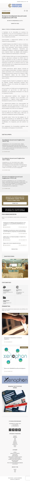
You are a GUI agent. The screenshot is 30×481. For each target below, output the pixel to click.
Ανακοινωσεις (7, 227)
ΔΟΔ (15, 438)
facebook (10, 430)
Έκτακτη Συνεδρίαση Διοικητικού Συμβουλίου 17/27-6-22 (12, 177)
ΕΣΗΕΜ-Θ (15, 442)
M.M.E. (15, 446)
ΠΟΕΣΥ (15, 440)
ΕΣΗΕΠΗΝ (15, 443)
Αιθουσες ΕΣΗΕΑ (9, 256)
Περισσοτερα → (15, 249)
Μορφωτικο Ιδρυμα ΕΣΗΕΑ (15, 458)
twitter (13, 430)
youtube (19, 430)
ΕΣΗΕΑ (15, 5)
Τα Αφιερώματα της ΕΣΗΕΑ (8, 302)
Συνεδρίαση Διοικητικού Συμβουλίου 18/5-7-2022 (13, 159)
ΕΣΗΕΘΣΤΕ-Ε (15, 444)
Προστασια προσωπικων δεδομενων (15, 462)
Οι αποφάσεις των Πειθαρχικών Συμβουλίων (21, 291)
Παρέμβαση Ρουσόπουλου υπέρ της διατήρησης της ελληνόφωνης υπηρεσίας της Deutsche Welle (14, 231)
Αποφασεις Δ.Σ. (6, 12)
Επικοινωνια (15, 461)
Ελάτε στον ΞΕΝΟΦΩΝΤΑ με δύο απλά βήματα (14, 368)
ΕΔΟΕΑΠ (15, 436)
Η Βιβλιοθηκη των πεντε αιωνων (15, 457)
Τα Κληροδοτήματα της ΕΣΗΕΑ (8, 291)
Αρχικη (15, 452)
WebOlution (17, 479)
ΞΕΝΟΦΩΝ (15, 437)
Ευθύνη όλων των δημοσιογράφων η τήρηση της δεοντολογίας (14, 237)
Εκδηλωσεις (15, 454)
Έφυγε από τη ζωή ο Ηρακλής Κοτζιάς (12, 243)
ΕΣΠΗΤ (15, 445)
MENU (3, 1)
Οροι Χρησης (15, 464)
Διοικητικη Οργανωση (15, 453)
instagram (16, 430)
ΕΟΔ (15, 439)
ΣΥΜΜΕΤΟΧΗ (15, 203)
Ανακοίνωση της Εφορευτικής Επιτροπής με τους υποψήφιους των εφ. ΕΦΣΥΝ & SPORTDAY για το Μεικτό (14, 224)
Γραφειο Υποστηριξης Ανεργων (15, 459)
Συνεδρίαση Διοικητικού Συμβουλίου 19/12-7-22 (13, 140)
